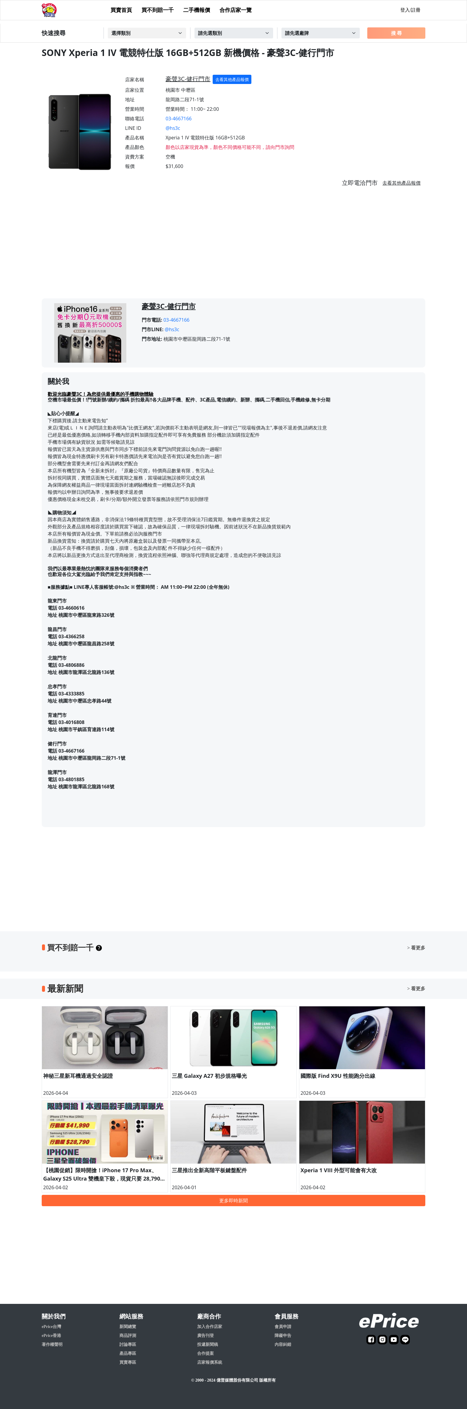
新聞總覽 (127, 1326)
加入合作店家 (209, 1326)
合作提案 (205, 1353)
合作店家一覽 (236, 10)
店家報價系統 (209, 1362)
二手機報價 (196, 10)
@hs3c (173, 128)
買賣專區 (127, 1362)
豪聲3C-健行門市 (188, 79)
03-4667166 (179, 118)
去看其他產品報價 (232, 79)
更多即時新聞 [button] (233, 1200)
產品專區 (127, 1353)
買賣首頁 (121, 10)
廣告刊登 (205, 1335)
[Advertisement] (233, 245)
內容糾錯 (283, 1344)
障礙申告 (283, 1335)
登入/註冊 (410, 10)
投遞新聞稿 (207, 1344)
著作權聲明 (52, 1344)
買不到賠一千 (157, 10)
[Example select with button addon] (147, 33)
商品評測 (127, 1335)
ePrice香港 (51, 1335)
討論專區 (127, 1344)
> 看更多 (416, 947)
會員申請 (283, 1326)
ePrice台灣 (51, 1326)
